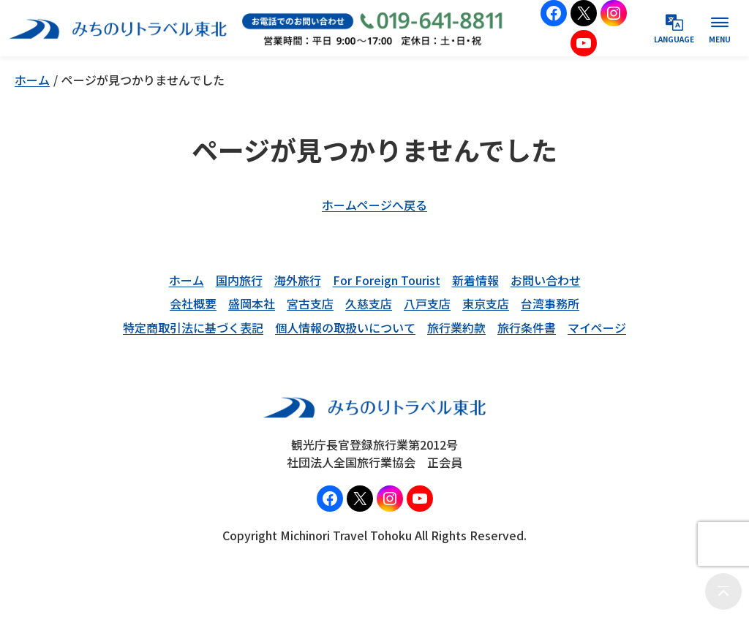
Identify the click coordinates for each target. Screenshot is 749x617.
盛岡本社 (251, 303)
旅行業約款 (456, 327)
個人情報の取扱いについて (345, 327)
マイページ (597, 327)
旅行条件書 (526, 327)
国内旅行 (239, 280)
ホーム (32, 79)
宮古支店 (310, 303)
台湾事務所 (550, 303)
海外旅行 (297, 280)
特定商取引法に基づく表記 (193, 327)
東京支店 (485, 303)
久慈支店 (368, 303)
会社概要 (193, 303)
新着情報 (475, 280)
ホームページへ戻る (374, 204)
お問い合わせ (546, 280)
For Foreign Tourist (386, 280)
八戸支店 (427, 303)
